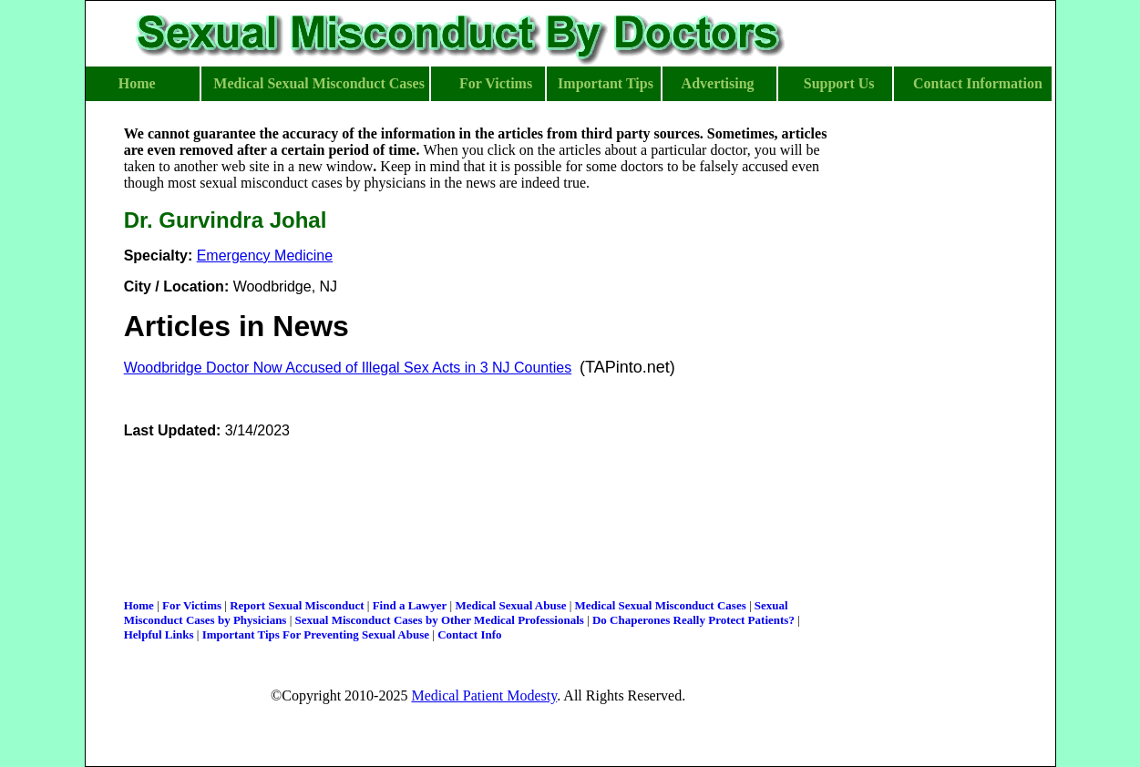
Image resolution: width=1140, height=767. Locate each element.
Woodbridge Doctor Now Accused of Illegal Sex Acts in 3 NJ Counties (348, 367)
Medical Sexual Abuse (510, 605)
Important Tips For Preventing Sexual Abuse (315, 634)
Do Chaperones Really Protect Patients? (693, 620)
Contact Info (469, 634)
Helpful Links (159, 634)
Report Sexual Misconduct (297, 605)
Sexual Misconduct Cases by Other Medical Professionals (439, 620)
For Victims (191, 605)
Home (139, 605)
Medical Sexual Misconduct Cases (660, 605)
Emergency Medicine (265, 255)
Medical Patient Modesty (484, 695)
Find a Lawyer (410, 605)
